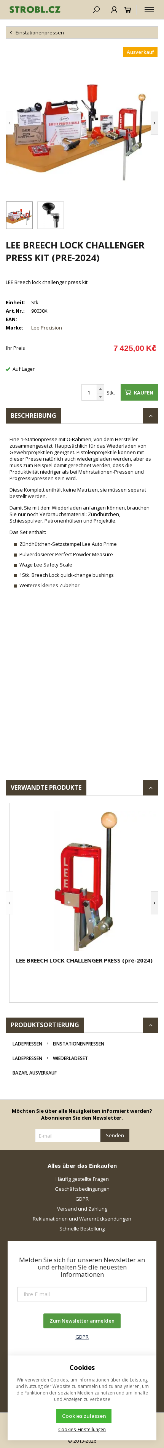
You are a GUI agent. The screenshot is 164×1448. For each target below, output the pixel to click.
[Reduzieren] (100, 397)
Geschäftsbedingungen (82, 1188)
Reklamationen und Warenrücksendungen (82, 1218)
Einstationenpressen (78, 1044)
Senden (115, 1135)
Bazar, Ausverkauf (35, 1073)
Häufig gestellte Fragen (82, 1178)
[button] (9, 123)
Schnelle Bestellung (82, 1228)
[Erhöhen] (100, 388)
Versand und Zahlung (82, 1208)
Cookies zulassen (84, 1415)
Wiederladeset (70, 1058)
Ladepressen (27, 1044)
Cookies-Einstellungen (82, 1429)
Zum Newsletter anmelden (82, 1320)
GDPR (82, 1198)
